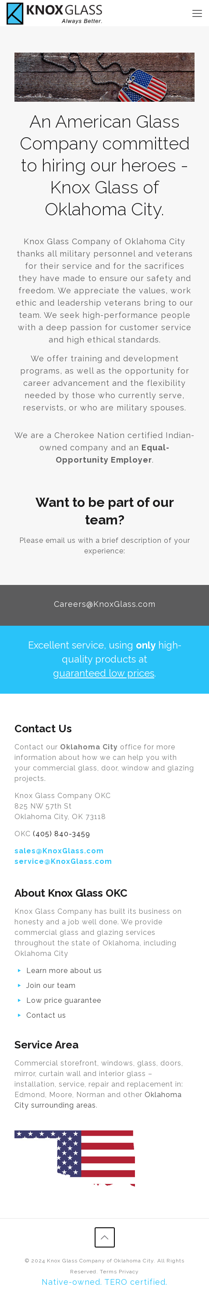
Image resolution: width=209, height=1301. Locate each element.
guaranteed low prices (103, 673)
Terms (108, 1272)
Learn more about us (64, 970)
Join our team (51, 985)
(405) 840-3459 (61, 834)
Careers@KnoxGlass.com (105, 604)
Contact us (46, 1015)
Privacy (129, 1272)
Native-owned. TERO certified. (104, 1282)
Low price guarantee (63, 1000)
